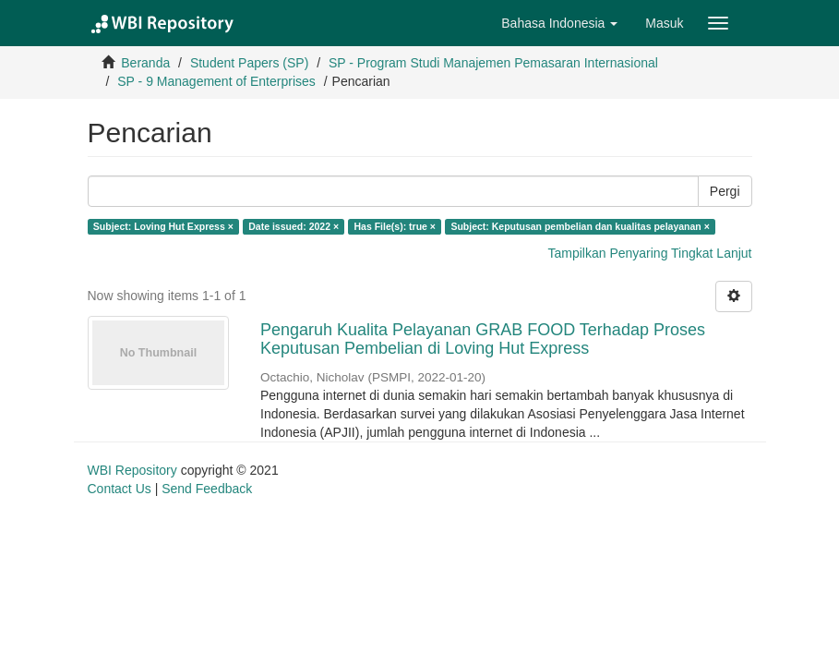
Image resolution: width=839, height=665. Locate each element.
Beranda (145, 62)
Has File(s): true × (395, 226)
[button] (559, 23)
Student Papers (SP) (249, 62)
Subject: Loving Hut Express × (163, 226)
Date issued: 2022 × (293, 226)
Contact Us (119, 488)
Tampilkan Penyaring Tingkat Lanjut (649, 253)
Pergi (725, 191)
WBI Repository (132, 470)
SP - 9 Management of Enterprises (216, 81)
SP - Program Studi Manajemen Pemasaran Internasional (493, 62)
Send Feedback (207, 488)
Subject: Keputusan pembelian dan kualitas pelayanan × (579, 226)
